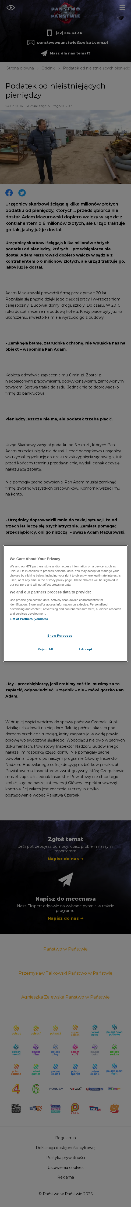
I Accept (85, 649)
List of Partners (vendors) (29, 619)
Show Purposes (59, 635)
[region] (65, 603)
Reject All (45, 649)
